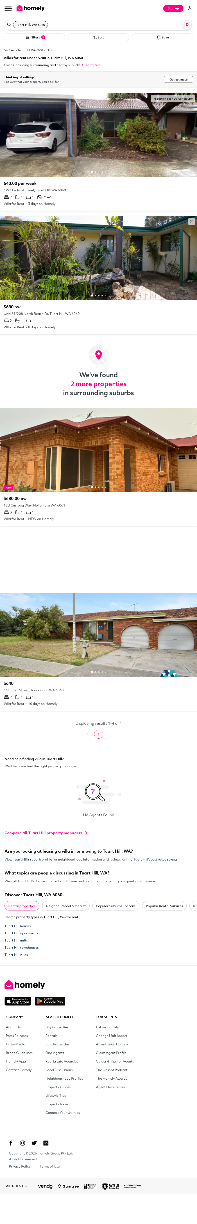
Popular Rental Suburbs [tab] (164, 905)
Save (162, 37)
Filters (35, 37)
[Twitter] (34, 1143)
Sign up (173, 8)
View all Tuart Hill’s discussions (28, 881)
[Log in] (190, 8)
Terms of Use (50, 1166)
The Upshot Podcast (111, 1069)
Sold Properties (57, 1044)
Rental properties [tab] (22, 905)
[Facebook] (10, 1143)
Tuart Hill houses (18, 926)
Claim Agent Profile (111, 1052)
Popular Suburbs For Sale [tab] (116, 905)
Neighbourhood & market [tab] (66, 905)
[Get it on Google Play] (50, 1001)
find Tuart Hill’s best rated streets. (152, 859)
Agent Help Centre (110, 1087)
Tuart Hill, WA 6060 (30, 50)
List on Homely (107, 1027)
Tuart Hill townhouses (21, 947)
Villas (49, 50)
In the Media (15, 1044)
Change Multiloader (111, 1035)
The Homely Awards (111, 1078)
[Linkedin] (45, 1143)
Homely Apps (16, 1061)
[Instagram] (22, 1143)
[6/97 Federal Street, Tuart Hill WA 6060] (98, 152)
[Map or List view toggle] (187, 24)
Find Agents (54, 1052)
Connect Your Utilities (62, 1112)
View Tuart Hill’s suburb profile (28, 859)
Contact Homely (19, 1069)
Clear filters (91, 65)
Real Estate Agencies (61, 1061)
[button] (98, 25)
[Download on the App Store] (20, 1001)
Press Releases (17, 1035)
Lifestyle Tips (55, 1095)
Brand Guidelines (19, 1052)
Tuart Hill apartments (21, 933)
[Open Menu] (8, 8)
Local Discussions (58, 1069)
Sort (98, 37)
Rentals (51, 1035)
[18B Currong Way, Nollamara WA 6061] (98, 467)
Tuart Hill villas (16, 954)
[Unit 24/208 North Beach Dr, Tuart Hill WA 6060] (98, 275)
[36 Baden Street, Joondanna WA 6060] (98, 652)
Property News (56, 1104)
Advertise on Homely (112, 1044)
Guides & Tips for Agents (115, 1061)
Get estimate (179, 79)
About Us (13, 1027)
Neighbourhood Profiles (64, 1078)
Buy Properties (56, 1027)
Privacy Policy (20, 1166)
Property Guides (57, 1087)
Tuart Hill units (16, 940)
